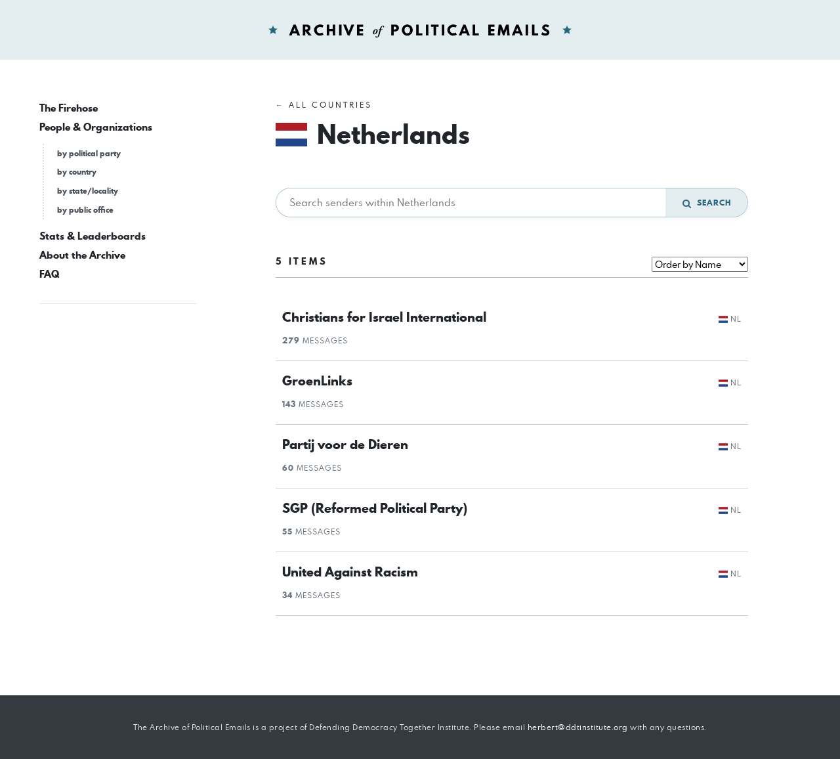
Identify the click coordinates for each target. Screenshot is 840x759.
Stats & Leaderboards (92, 236)
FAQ (49, 274)
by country (76, 171)
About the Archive (82, 255)
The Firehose (68, 108)
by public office (85, 209)
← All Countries (324, 105)
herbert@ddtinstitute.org (578, 727)
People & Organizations (95, 127)
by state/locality (87, 190)
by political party (89, 153)
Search (706, 202)
